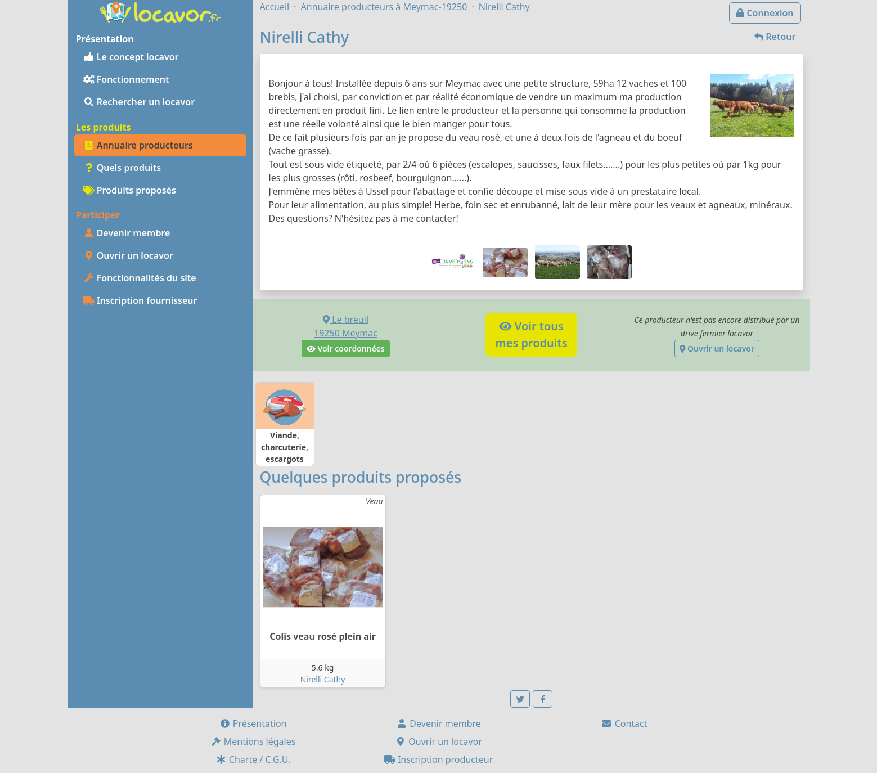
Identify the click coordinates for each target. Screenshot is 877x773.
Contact (624, 723)
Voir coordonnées (346, 348)
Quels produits (122, 167)
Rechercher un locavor (139, 102)
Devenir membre (126, 233)
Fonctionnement (126, 79)
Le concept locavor (131, 57)
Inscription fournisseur (140, 300)
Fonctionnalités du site (139, 278)
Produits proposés (129, 190)
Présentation (253, 723)
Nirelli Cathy (322, 679)
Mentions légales (253, 741)
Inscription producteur (438, 759)
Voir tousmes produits (531, 334)
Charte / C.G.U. (253, 759)
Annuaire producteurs (138, 145)
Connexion (764, 13)
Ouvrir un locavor (128, 255)
